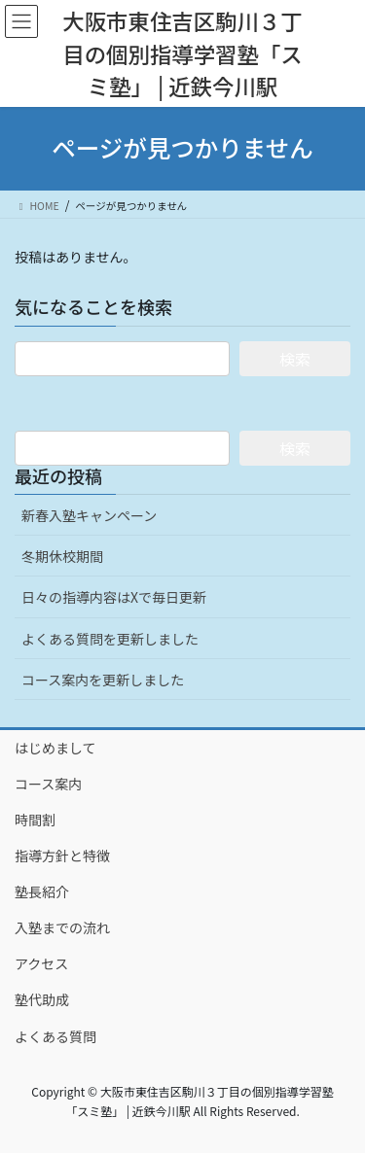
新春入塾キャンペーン (89, 515)
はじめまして (55, 747)
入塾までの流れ (62, 927)
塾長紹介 (42, 891)
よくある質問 (55, 1036)
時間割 (35, 819)
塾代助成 (42, 999)
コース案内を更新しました (102, 679)
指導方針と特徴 (62, 855)
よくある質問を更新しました (110, 638)
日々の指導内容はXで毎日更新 (113, 597)
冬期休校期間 (62, 556)
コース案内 (48, 783)
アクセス (41, 963)
